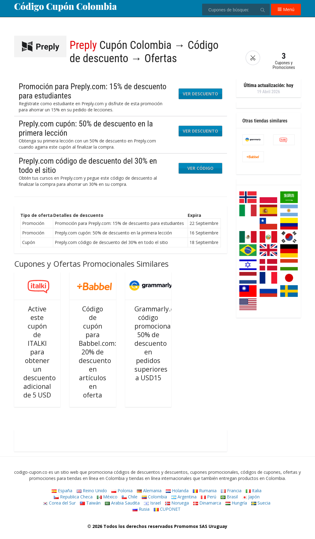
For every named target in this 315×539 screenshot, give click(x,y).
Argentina (184, 497)
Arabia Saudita (122, 503)
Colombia (154, 497)
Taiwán (90, 503)
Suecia (260, 503)
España (62, 490)
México (107, 497)
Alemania (149, 490)
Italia (253, 490)
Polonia (122, 490)
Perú (208, 497)
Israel (152, 503)
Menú (285, 9)
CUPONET (167, 509)
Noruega (177, 503)
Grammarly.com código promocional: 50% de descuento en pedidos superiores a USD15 (158, 343)
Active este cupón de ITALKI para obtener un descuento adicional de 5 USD (39, 352)
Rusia (141, 509)
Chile (130, 497)
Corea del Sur (59, 503)
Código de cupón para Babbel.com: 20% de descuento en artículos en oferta (97, 352)
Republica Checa (73, 497)
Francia (231, 490)
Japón (251, 497)
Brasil (229, 497)
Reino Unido (92, 490)
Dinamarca (207, 503)
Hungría (236, 503)
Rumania (205, 490)
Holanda (177, 490)
